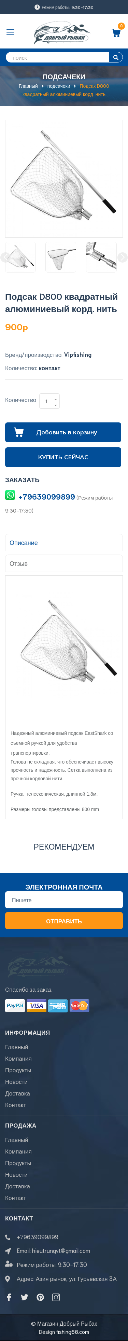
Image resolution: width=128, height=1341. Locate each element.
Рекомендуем (64, 846)
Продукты (18, 1069)
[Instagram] (56, 1297)
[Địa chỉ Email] (64, 899)
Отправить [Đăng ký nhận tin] (64, 920)
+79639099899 (46, 496)
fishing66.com (72, 1331)
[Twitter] (24, 1297)
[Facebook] (9, 1297)
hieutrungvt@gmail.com (61, 1250)
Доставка (17, 1092)
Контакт (15, 1104)
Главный (16, 1046)
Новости (16, 1081)
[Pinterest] (40, 1297)
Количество (20, 399)
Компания (18, 1058)
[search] (64, 57)
